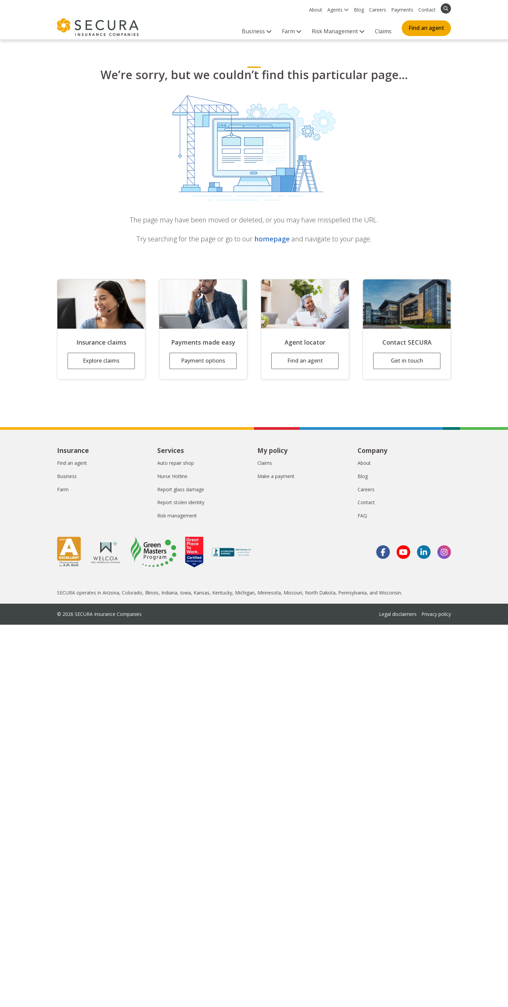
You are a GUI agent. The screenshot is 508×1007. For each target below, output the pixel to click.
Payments (402, 9)
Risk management (177, 515)
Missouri (293, 592)
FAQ (362, 515)
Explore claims (101, 360)
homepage (272, 238)
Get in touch (407, 360)
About (315, 9)
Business (67, 476)
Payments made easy (203, 342)
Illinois (152, 592)
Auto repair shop (175, 463)
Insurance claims (101, 342)
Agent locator (305, 342)
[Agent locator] (305, 304)
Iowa (185, 592)
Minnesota (269, 592)
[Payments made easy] (203, 304)
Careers (377, 9)
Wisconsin (390, 592)
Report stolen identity (180, 502)
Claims (383, 31)
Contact (427, 9)
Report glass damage (180, 489)
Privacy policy (436, 614)
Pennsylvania (352, 592)
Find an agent (426, 28)
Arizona (111, 592)
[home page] (98, 27)
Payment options (203, 360)
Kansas (202, 592)
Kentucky (222, 592)
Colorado (132, 592)
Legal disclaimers (398, 614)
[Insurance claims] (101, 304)
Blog (359, 9)
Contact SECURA (407, 342)
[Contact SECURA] (407, 304)
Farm (63, 489)
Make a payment (275, 476)
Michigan (245, 592)
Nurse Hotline (172, 476)
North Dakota (320, 592)
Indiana (169, 592)
